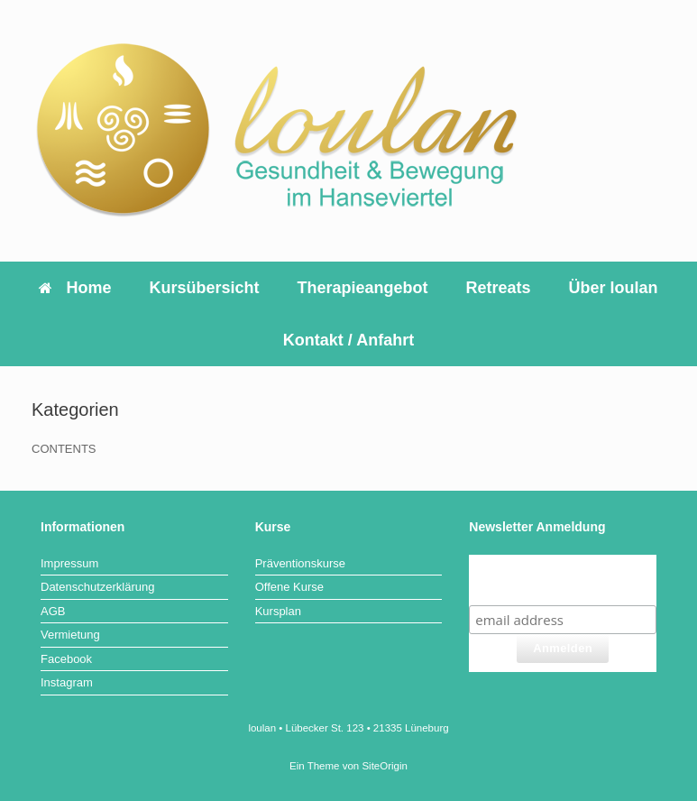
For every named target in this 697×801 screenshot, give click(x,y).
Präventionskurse (300, 563)
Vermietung (70, 634)
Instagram (67, 682)
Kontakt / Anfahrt (348, 340)
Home (75, 288)
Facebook (66, 659)
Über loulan (613, 288)
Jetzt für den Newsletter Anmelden (562, 579)
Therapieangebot (362, 288)
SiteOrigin (385, 765)
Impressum (69, 563)
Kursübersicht (204, 288)
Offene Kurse (289, 587)
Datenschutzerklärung (97, 587)
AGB (53, 611)
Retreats (498, 288)
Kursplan (278, 611)
